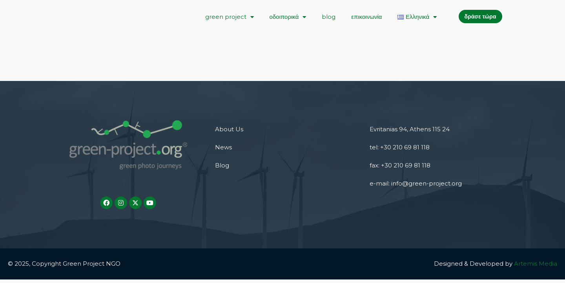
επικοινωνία (366, 16)
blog (328, 16)
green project (229, 17)
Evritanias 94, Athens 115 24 (410, 129)
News (223, 147)
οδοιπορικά (288, 17)
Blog (222, 165)
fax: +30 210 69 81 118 (400, 165)
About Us (229, 129)
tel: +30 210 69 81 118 (400, 147)
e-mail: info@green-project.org (416, 183)
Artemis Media (535, 263)
